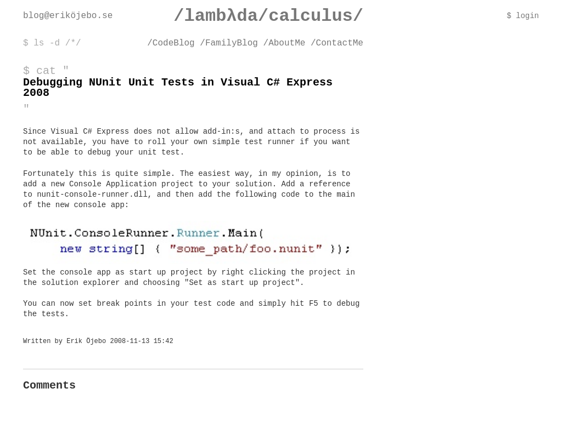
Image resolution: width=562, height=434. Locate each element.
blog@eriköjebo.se (68, 16)
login (527, 16)
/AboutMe (284, 43)
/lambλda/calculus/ (268, 16)
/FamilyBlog (229, 43)
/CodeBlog (170, 43)
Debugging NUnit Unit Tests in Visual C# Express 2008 (178, 87)
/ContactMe (337, 43)
